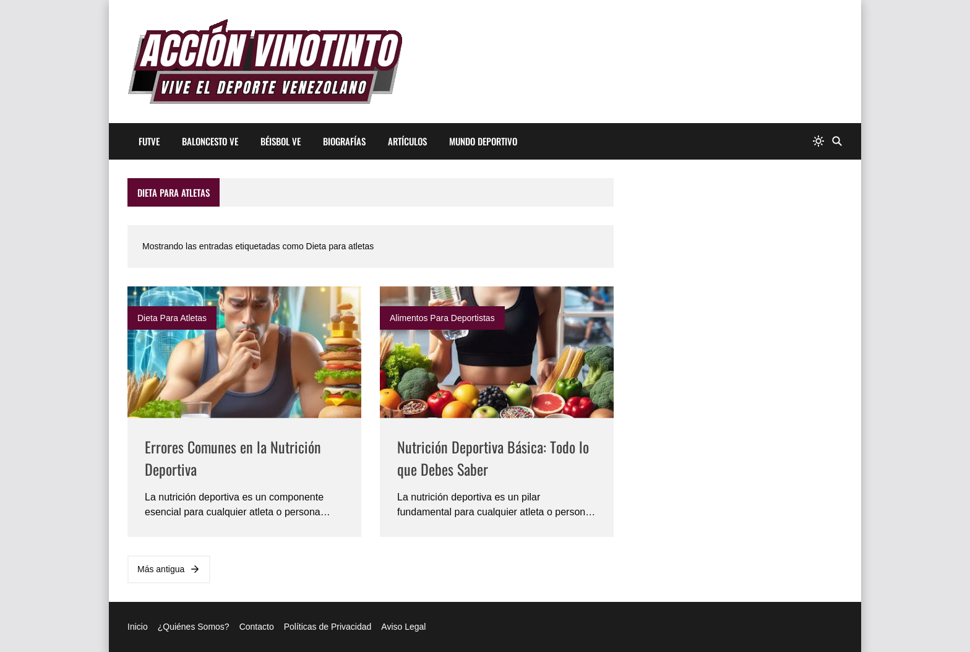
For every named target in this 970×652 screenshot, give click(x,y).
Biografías (344, 141)
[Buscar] (837, 141)
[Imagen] (244, 352)
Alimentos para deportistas (442, 318)
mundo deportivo (483, 141)
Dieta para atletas (172, 318)
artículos (407, 141)
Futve (149, 141)
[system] (818, 141)
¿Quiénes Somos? (194, 627)
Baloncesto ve (210, 141)
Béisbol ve (280, 141)
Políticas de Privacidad (328, 627)
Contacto (256, 627)
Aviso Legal (403, 627)
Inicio (137, 627)
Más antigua (168, 569)
